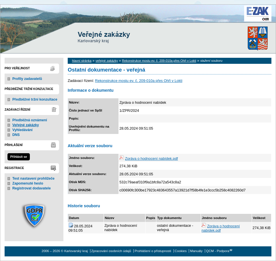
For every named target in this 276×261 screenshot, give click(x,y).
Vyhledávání (22, 130)
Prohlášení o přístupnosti (153, 251)
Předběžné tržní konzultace (34, 99)
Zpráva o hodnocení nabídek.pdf (151, 158)
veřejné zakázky (107, 60)
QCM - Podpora (217, 251)
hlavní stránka (82, 60)
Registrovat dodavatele (31, 188)
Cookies (181, 251)
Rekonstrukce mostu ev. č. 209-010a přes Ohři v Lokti (159, 60)
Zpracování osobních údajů (111, 251)
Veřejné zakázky (25, 125)
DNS (16, 135)
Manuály (196, 251)
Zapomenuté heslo (27, 183)
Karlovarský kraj (120, 18)
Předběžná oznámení (29, 120)
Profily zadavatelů (27, 79)
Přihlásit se (18, 156)
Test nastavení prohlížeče (33, 178)
